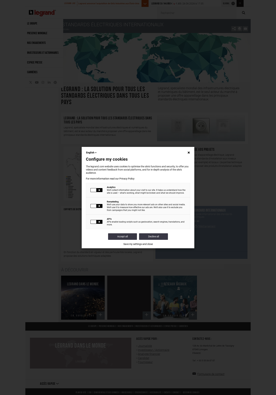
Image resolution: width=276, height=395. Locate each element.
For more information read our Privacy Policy (110, 178)
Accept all (122, 236)
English (91, 152)
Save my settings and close (138, 244)
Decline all (153, 236)
